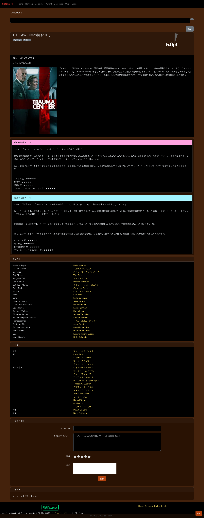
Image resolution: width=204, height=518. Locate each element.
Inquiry (164, 506)
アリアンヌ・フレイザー (84, 377)
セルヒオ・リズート (82, 291)
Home (20, 3)
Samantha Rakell (81, 317)
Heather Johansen (81, 330)
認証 (68, 465)
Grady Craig (78, 403)
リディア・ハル (80, 396)
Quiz (67, 3)
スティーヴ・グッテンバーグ (86, 271)
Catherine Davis (80, 288)
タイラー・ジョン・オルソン (86, 284)
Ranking (29, 3)
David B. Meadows (82, 327)
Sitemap (149, 506)
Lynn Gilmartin (79, 304)
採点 (68, 456)
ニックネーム (64, 428)
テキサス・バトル (81, 278)
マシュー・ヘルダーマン (84, 370)
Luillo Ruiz (78, 354)
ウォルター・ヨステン (83, 367)
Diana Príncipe (80, 400)
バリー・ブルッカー (82, 406)
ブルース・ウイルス (82, 268)
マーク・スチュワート (83, 361)
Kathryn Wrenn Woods (83, 333)
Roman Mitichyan (81, 281)
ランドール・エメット (83, 364)
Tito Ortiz (77, 275)
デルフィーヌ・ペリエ (83, 387)
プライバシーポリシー (61, 513)
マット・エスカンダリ (83, 351)
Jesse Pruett (79, 324)
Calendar (39, 3)
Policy (157, 506)
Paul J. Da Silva (80, 409)
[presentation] (94, 468)
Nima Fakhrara (80, 413)
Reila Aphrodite (80, 337)
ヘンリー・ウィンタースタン (86, 380)
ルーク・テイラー (81, 393)
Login (74, 3)
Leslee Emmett (80, 307)
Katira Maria (78, 311)
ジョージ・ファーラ (82, 357)
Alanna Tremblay (81, 314)
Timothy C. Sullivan (82, 383)
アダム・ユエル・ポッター (85, 320)
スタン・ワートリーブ (83, 390)
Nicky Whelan (79, 265)
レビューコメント (62, 435)
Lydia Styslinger (80, 297)
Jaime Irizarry (79, 301)
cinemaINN (8, 4)
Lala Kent (77, 294)
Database (58, 3)
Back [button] (189, 28)
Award (49, 3)
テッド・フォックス (82, 374)
